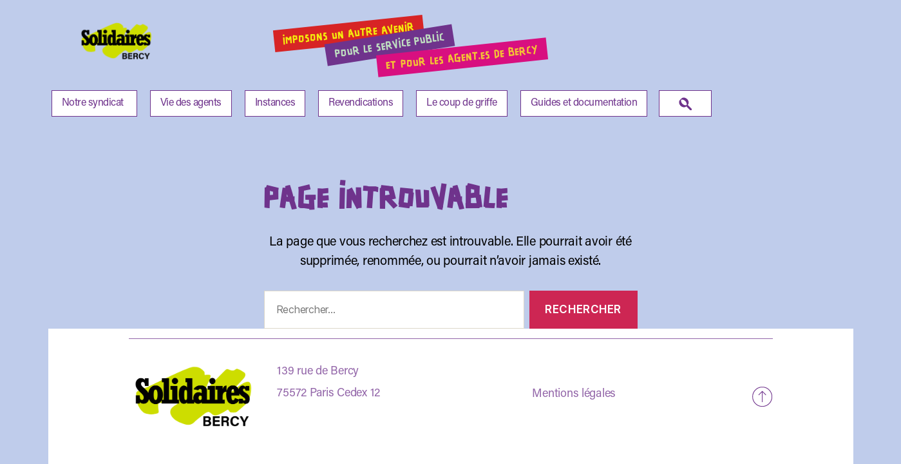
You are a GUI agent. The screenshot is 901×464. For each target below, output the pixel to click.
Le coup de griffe (461, 103)
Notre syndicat (93, 103)
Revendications (360, 103)
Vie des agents (191, 103)
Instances (275, 103)
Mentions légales (574, 394)
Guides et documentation (584, 103)
